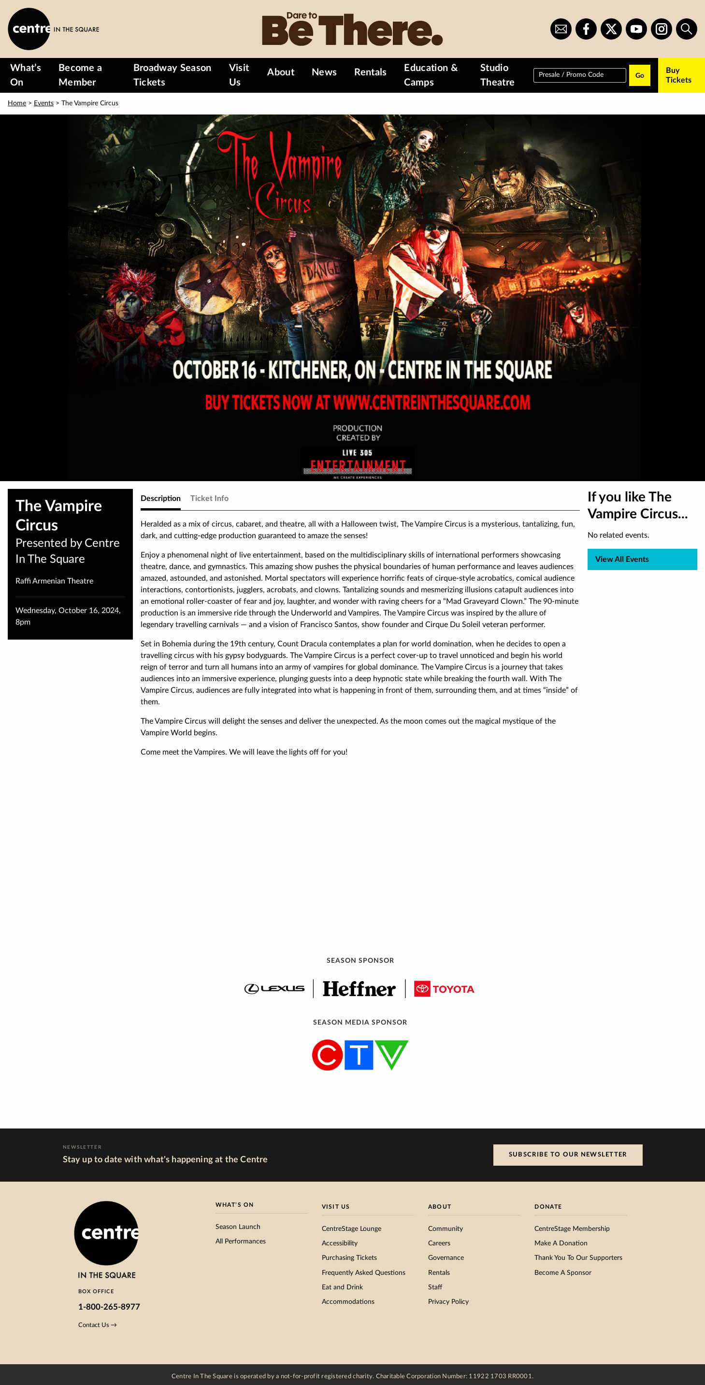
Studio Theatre (497, 75)
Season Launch (238, 1227)
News (324, 72)
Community (445, 1229)
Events (44, 103)
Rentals (370, 72)
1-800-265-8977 (109, 1307)
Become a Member (80, 75)
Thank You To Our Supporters (578, 1258)
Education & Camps (430, 75)
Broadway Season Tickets (172, 75)
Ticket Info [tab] (209, 498)
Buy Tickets (678, 75)
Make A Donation (561, 1243)
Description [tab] (161, 498)
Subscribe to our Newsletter (568, 1154)
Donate (548, 1207)
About (280, 72)
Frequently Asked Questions (363, 1273)
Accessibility (340, 1243)
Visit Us (239, 75)
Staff (435, 1287)
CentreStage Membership (572, 1229)
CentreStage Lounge (351, 1229)
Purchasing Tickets (349, 1258)
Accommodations (348, 1302)
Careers (439, 1243)
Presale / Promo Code (571, 74)
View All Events (622, 559)
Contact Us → (97, 1325)
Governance (446, 1258)
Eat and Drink (342, 1287)
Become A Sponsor (562, 1273)
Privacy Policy (448, 1302)
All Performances (241, 1241)
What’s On (25, 75)
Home (17, 103)
